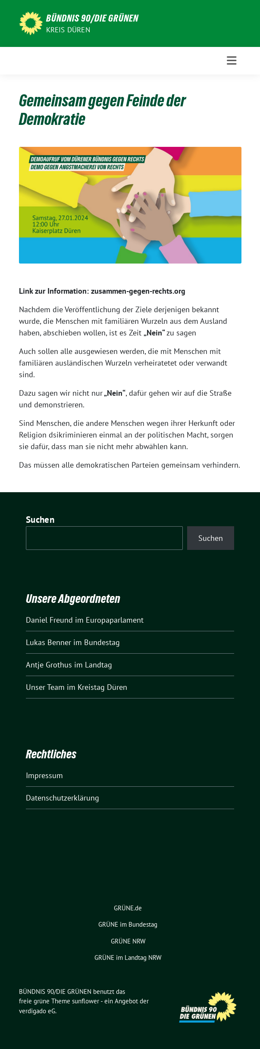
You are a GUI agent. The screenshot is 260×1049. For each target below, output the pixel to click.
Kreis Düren (68, 29)
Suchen (40, 519)
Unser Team (45, 687)
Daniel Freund (49, 620)
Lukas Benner (48, 642)
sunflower (85, 1001)
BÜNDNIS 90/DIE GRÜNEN (92, 18)
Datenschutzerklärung (62, 798)
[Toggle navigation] (231, 60)
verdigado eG (37, 1011)
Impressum (44, 775)
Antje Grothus (49, 665)
